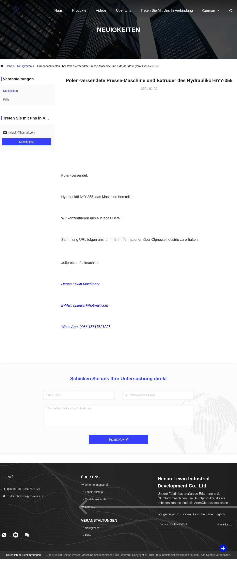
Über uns (123, 10)
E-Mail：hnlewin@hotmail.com (23, 496)
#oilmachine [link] (89, 263)
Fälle (6, 99)
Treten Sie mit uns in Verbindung (167, 10)
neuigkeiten (24, 66)
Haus (58, 10)
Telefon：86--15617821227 (21, 488)
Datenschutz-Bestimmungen (23, 555)
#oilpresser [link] (70, 263)
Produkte (79, 10)
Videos (101, 10)
